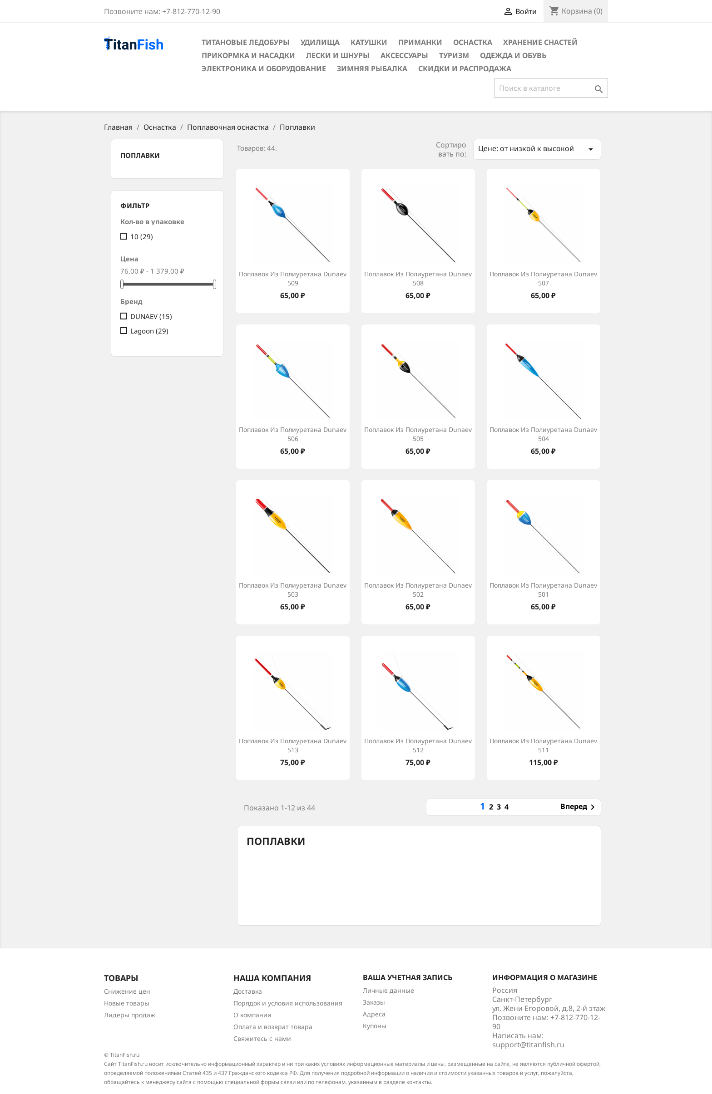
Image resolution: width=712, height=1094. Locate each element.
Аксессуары (404, 55)
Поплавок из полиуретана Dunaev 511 (543, 745)
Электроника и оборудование (264, 69)
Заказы (374, 1002)
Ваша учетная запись (407, 977)
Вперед (579, 807)
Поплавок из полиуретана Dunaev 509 (292, 278)
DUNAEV (151, 316)
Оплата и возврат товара (272, 1026)
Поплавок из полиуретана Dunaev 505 (418, 434)
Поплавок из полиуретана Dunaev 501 (543, 590)
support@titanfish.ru (528, 1045)
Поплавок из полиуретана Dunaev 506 (292, 434)
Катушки (369, 42)
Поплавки (140, 155)
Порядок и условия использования (287, 1003)
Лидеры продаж (129, 1015)
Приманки (420, 42)
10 (141, 236)
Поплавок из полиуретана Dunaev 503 (292, 590)
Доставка (247, 991)
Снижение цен (127, 991)
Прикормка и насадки (248, 55)
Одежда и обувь (513, 55)
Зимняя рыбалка (372, 69)
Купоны (374, 1025)
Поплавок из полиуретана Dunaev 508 (418, 278)
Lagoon (149, 330)
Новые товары (126, 1003)
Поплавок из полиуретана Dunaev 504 (543, 434)
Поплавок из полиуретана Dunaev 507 (543, 278)
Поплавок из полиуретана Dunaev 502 (418, 590)
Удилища (320, 42)
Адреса (374, 1014)
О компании (252, 1015)
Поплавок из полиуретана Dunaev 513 (292, 745)
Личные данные (388, 990)
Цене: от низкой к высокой (537, 149)
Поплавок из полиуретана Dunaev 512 (418, 745)
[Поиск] (551, 88)
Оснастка (472, 42)
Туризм (454, 55)
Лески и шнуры (338, 55)
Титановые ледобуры (246, 42)
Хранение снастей (540, 42)
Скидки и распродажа (464, 69)
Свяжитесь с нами (262, 1038)
